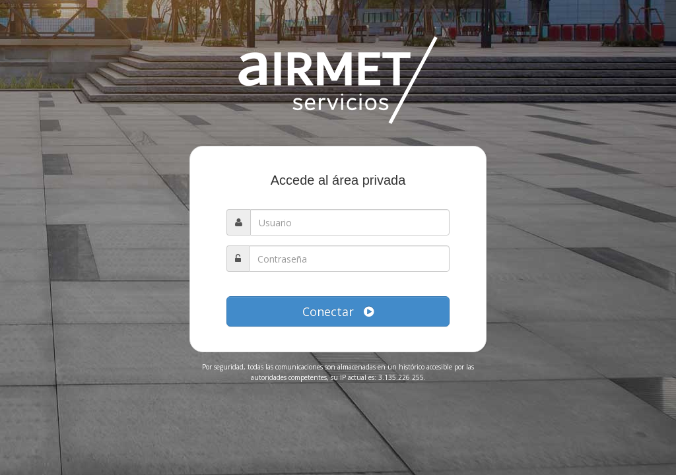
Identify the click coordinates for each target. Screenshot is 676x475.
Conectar (338, 311)
